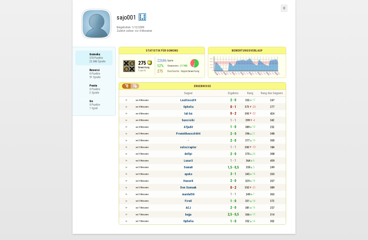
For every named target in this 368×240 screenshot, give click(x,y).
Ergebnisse (202, 86)
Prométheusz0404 (188, 133)
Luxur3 (188, 160)
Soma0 (188, 167)
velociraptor (188, 147)
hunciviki (188, 120)
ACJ (188, 207)
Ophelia (188, 106)
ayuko (188, 174)
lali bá (188, 113)
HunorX (188, 181)
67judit (188, 127)
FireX (188, 201)
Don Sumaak (188, 187)
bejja (188, 214)
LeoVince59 (188, 100)
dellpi (188, 154)
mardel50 (188, 194)
